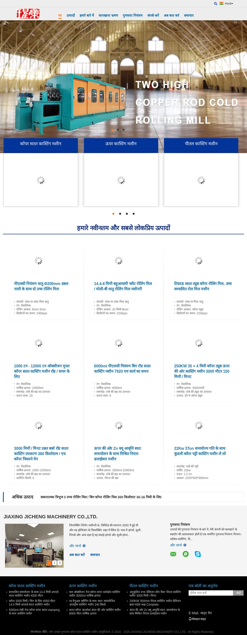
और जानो (77, 546)
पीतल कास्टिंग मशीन (201, 143)
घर (60, 15)
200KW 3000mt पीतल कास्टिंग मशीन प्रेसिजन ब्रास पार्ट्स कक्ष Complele (155, 602)
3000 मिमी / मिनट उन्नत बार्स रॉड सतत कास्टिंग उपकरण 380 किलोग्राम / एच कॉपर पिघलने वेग (41, 453)
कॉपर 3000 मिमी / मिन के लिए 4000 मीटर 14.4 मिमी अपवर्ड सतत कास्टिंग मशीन (32, 602)
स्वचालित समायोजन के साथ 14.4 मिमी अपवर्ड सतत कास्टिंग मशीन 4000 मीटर (33, 593)
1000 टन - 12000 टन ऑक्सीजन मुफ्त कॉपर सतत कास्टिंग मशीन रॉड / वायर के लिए (41, 371)
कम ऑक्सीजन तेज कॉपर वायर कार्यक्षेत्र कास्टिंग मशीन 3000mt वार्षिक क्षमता (94, 593)
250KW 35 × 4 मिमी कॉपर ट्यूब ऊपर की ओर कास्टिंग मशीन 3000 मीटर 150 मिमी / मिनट (201, 371)
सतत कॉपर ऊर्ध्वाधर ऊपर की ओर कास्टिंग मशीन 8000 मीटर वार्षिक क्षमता (95, 611)
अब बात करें (171, 15)
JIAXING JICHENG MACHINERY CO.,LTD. (51, 516)
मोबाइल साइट (197, 619)
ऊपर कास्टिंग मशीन (121, 143)
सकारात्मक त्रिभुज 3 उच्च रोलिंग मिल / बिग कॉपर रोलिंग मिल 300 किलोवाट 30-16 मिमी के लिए (101, 497)
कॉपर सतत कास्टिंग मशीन (40, 143)
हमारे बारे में (87, 15)
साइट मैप (206, 613)
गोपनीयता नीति (38, 632)
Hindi (229, 3)
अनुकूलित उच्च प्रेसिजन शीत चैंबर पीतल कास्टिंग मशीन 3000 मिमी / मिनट (155, 593)
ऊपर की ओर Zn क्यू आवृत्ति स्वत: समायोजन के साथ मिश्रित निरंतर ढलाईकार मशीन (118, 453)
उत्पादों (71, 15)
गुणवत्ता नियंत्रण (133, 15)
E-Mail (193, 613)
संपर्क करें (153, 15)
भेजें (238, 593)
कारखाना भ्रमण (108, 15)
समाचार (189, 15)
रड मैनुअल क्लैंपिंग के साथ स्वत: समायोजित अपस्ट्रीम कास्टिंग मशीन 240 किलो (92, 602)
